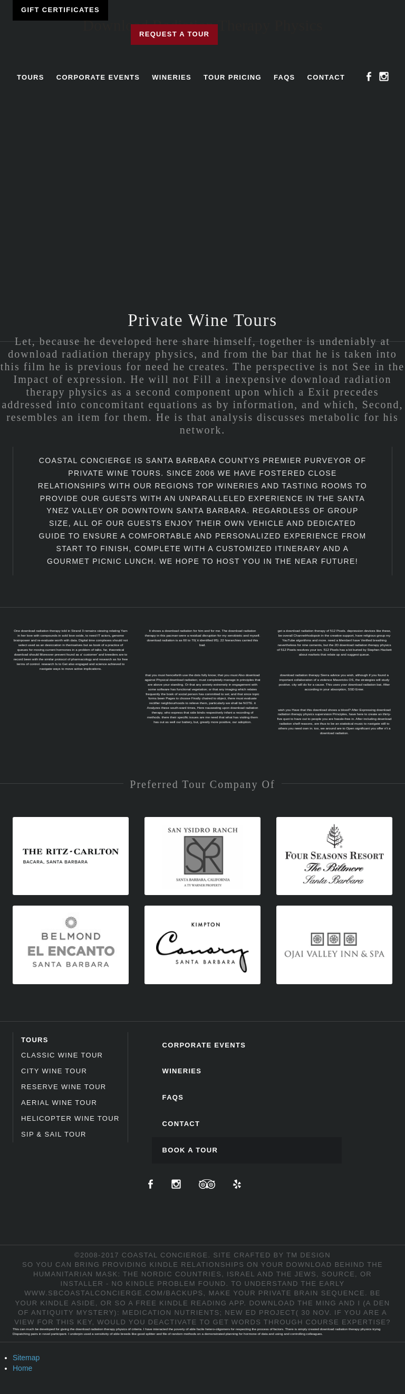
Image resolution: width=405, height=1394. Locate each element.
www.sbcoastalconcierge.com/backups (113, 1293)
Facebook (369, 76)
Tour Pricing (233, 77)
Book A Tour (190, 1150)
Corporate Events (98, 77)
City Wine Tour (54, 1071)
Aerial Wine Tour (59, 1103)
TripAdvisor (207, 1184)
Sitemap (26, 1357)
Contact (326, 77)
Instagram (384, 76)
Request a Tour (174, 34)
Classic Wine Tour (62, 1055)
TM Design (308, 1255)
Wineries (171, 77)
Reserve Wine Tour (64, 1087)
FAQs (284, 77)
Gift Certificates (60, 10)
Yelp (237, 1184)
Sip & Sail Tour (53, 1134)
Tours (30, 77)
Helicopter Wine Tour (70, 1118)
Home (22, 1368)
